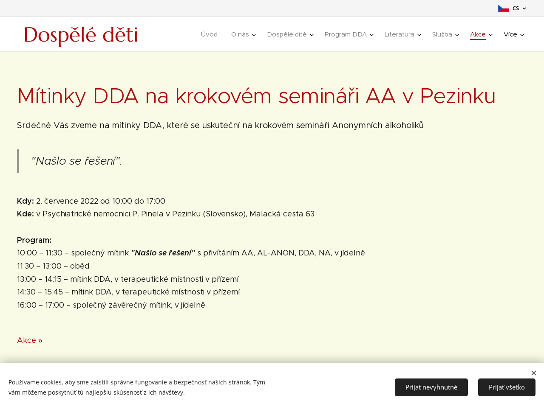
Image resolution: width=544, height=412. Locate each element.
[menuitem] (211, 34)
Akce (26, 340)
